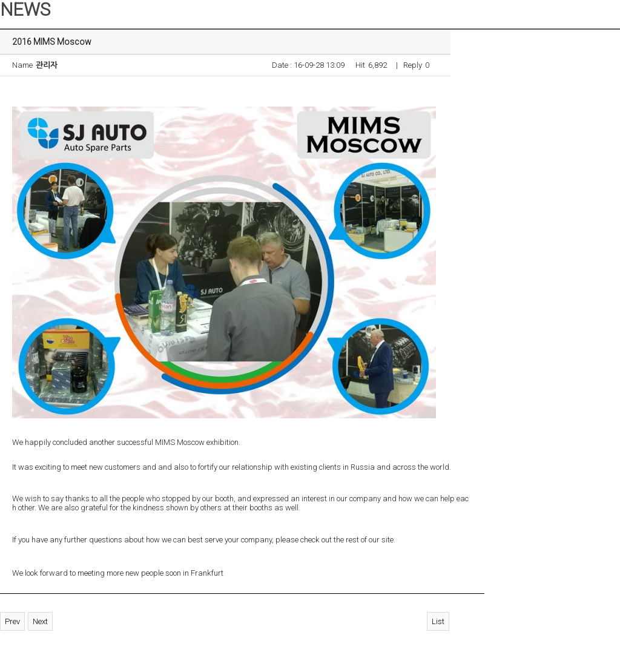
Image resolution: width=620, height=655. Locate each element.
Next (40, 621)
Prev (12, 621)
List (438, 621)
